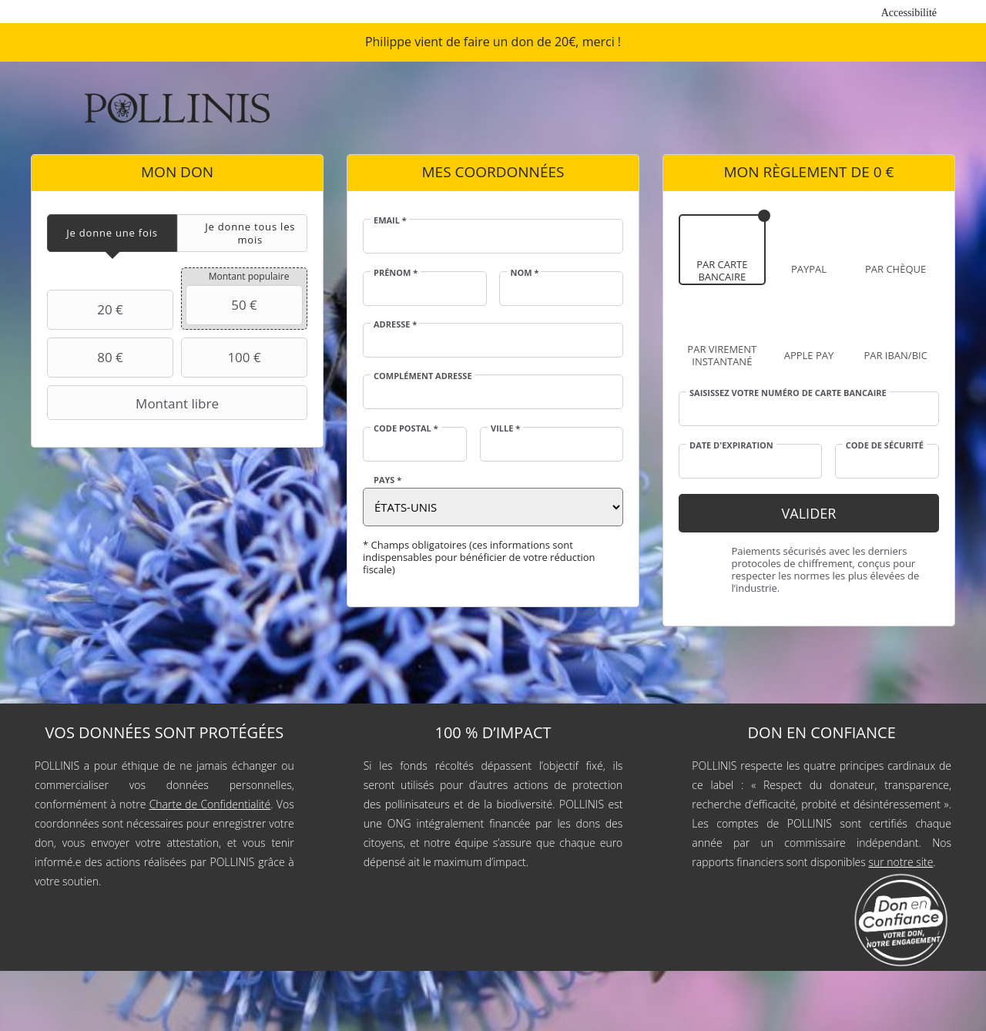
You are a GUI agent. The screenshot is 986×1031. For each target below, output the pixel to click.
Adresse (395, 324)
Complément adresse (423, 376)
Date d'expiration (731, 445)
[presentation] (112, 233)
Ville (505, 428)
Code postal (406, 428)
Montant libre (135, 403)
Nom (524, 272)
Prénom (396, 272)
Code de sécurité (885, 445)
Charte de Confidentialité (210, 804)
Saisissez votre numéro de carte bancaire (788, 393)
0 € (884, 172)
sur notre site (900, 862)
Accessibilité (909, 12)
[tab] (112, 233)
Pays (387, 480)
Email (390, 220)
